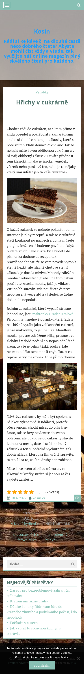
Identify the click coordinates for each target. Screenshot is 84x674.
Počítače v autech (24, 622)
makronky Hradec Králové (52, 313)
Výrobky (41, 92)
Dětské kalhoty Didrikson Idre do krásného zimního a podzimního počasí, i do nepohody (42, 612)
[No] (78, 658)
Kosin (42, 31)
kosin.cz (39, 497)
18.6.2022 (19, 497)
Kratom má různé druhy (29, 601)
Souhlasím (42, 665)
